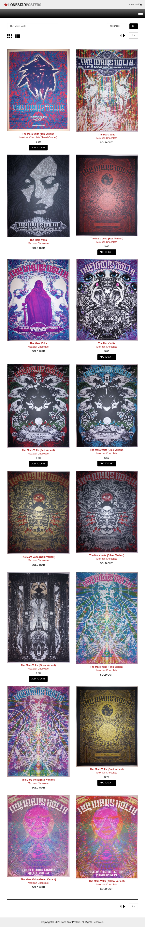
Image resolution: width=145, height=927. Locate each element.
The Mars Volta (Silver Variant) (106, 555)
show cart (135, 4)
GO (133, 26)
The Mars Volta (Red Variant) (106, 238)
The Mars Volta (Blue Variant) (107, 450)
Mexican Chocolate (106, 138)
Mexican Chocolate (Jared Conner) (38, 137)
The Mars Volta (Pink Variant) (106, 666)
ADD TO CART (38, 147)
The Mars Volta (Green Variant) (38, 879)
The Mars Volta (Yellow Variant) (107, 881)
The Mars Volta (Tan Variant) (38, 134)
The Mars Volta (106, 134)
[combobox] (117, 26)
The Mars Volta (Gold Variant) (38, 557)
